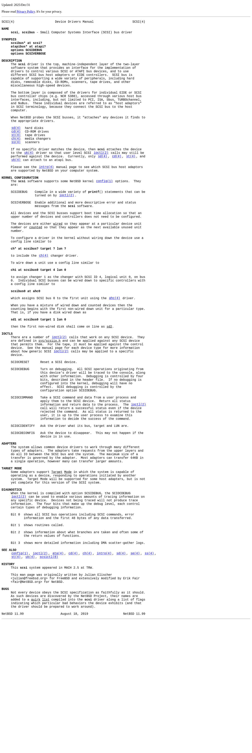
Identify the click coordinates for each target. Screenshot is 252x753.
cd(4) (16, 156)
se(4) (135, 672)
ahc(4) (114, 360)
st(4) (16, 161)
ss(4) (16, 169)
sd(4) (16, 152)
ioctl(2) (101, 182)
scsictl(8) (49, 676)
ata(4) (58, 672)
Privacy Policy (26, 11)
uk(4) (28, 182)
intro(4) (46, 200)
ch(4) (16, 165)
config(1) (104, 217)
